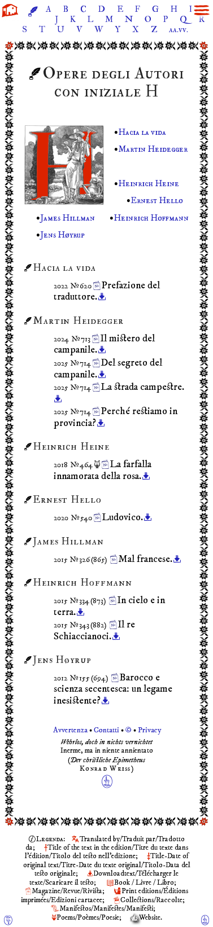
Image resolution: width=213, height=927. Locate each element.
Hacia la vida (142, 132)
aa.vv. (178, 29)
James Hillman (67, 218)
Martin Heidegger (153, 149)
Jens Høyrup (62, 235)
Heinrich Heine (148, 183)
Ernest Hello (157, 201)
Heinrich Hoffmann (151, 218)
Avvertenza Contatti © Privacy (106, 730)
